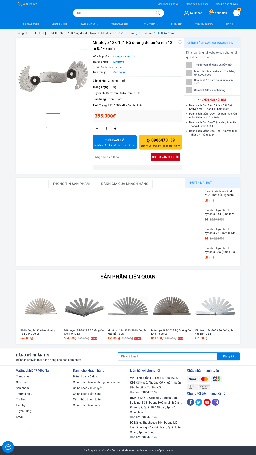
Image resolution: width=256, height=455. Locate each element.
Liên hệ (176, 24)
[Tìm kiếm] (158, 13)
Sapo (170, 450)
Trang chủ (31, 24)
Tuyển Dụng (204, 24)
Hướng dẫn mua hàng (197, 4)
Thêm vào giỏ (114, 143)
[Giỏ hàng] (236, 13)
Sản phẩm (89, 25)
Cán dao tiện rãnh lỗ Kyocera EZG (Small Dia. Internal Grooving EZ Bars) (221, 250)
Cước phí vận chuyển (226, 4)
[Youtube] (207, 402)
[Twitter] (198, 402)
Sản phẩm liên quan (128, 277)
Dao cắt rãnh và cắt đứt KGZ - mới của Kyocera (220, 193)
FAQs (229, 24)
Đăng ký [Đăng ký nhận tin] (228, 356)
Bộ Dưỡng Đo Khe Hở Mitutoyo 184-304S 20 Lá (38, 332)
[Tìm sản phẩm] (112, 13)
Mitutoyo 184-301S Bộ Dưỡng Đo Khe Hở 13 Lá (84, 332)
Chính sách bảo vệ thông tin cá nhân (96, 382)
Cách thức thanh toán (87, 399)
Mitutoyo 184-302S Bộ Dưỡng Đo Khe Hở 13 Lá (127, 332)
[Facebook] (190, 402)
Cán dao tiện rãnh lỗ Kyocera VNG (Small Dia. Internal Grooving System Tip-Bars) (221, 231)
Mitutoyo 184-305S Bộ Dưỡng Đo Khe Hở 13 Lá (214, 332)
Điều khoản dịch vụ (167, 4)
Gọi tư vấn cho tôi (165, 157)
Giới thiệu (59, 24)
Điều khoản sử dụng (86, 376)
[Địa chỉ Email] (167, 356)
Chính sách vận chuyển (88, 388)
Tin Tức (151, 25)
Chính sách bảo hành (86, 405)
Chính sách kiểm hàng (87, 393)
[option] (53, 75)
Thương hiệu (120, 24)
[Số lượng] (106, 128)
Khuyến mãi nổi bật (212, 99)
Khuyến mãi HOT (200, 182)
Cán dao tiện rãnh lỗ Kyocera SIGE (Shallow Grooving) (219, 212)
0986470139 (27, 4)
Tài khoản (193, 13)
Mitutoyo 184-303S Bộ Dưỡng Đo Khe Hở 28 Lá (171, 332)
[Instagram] (215, 402)
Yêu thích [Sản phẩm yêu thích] (218, 13)
